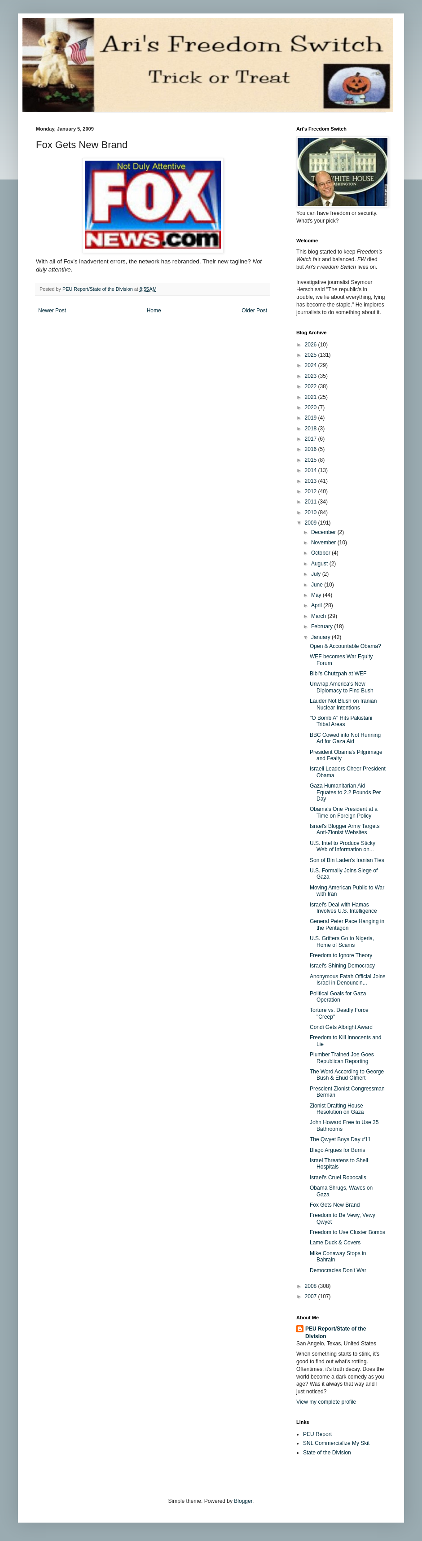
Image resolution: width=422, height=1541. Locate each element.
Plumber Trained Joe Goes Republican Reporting (342, 1057)
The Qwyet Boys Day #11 (340, 1139)
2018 (311, 428)
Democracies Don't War (338, 1270)
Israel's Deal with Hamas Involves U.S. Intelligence (343, 908)
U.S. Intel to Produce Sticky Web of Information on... (342, 846)
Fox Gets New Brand (335, 1205)
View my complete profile (326, 1402)
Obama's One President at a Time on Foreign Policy (344, 812)
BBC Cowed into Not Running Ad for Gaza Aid (345, 738)
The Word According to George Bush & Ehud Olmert (347, 1074)
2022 (311, 386)
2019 (311, 418)
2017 (311, 439)
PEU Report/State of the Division (335, 1333)
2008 (311, 1286)
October (321, 553)
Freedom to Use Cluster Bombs (347, 1232)
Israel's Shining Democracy (342, 966)
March (319, 616)
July (316, 574)
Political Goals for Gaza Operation (338, 996)
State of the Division (327, 1452)
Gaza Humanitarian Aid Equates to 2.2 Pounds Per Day (345, 792)
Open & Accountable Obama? (345, 646)
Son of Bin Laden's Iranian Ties (347, 860)
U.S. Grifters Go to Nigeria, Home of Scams (342, 941)
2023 (311, 376)
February (322, 626)
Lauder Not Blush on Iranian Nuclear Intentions (343, 704)
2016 (311, 449)
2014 (311, 470)
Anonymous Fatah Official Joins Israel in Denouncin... (348, 979)
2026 (311, 344)
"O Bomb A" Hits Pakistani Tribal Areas (341, 721)
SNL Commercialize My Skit (336, 1443)
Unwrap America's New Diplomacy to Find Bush (342, 687)
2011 (311, 502)
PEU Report (317, 1434)
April (317, 605)
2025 (311, 355)
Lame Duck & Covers (335, 1242)
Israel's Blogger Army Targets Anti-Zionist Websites (344, 829)
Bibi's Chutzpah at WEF (338, 673)
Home (154, 310)
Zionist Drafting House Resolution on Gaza (337, 1109)
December (324, 532)
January (321, 637)
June (317, 585)
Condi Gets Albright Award (341, 1027)
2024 (311, 365)
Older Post (254, 310)
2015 (311, 460)
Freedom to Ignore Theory (341, 955)
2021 (311, 397)
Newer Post (52, 310)
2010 (311, 512)
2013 (311, 481)
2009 (311, 523)
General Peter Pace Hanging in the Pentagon (347, 924)
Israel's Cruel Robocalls (338, 1177)
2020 (311, 407)
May (317, 595)
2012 (311, 491)
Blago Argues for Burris (337, 1150)
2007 (311, 1296)
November (324, 542)
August (320, 563)
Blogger (243, 1501)
